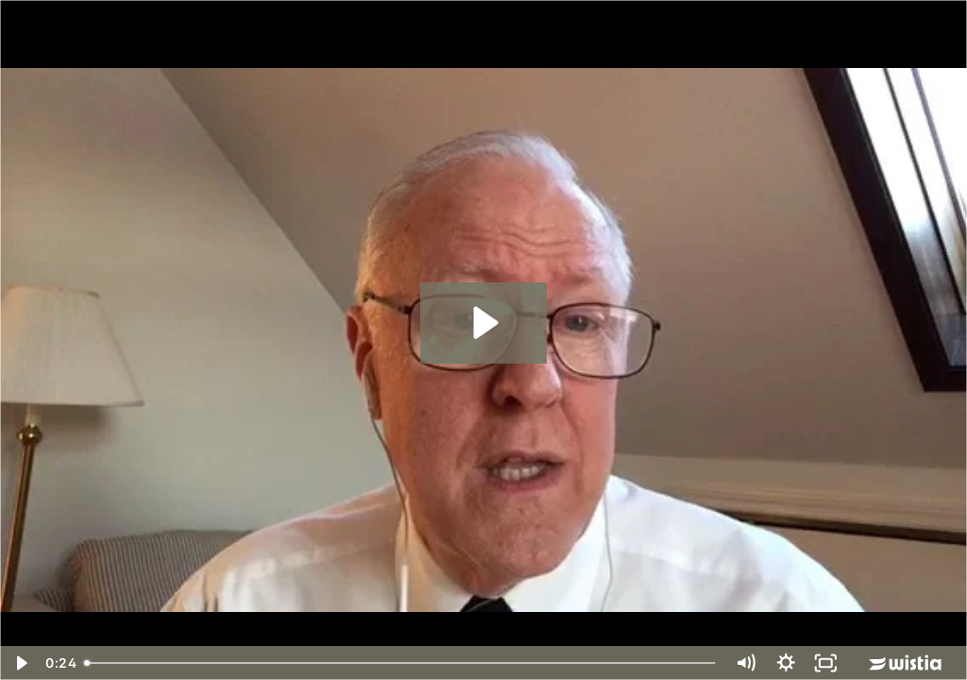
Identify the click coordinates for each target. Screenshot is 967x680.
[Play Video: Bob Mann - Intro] (483, 322)
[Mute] (745, 663)
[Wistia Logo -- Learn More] (906, 663)
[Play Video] (20, 663)
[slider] (401, 663)
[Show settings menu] (786, 663)
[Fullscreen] (826, 663)
